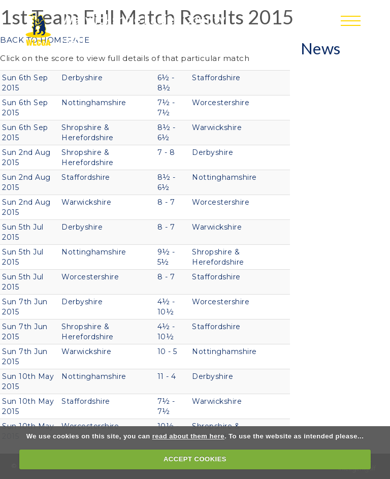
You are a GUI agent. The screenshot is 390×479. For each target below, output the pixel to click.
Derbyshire (82, 77)
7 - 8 (166, 152)
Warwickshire (217, 127)
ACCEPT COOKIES (195, 459)
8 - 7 (166, 202)
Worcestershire (220, 102)
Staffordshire (216, 77)
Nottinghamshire (93, 102)
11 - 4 (166, 376)
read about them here (188, 436)
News (321, 48)
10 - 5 (167, 351)
